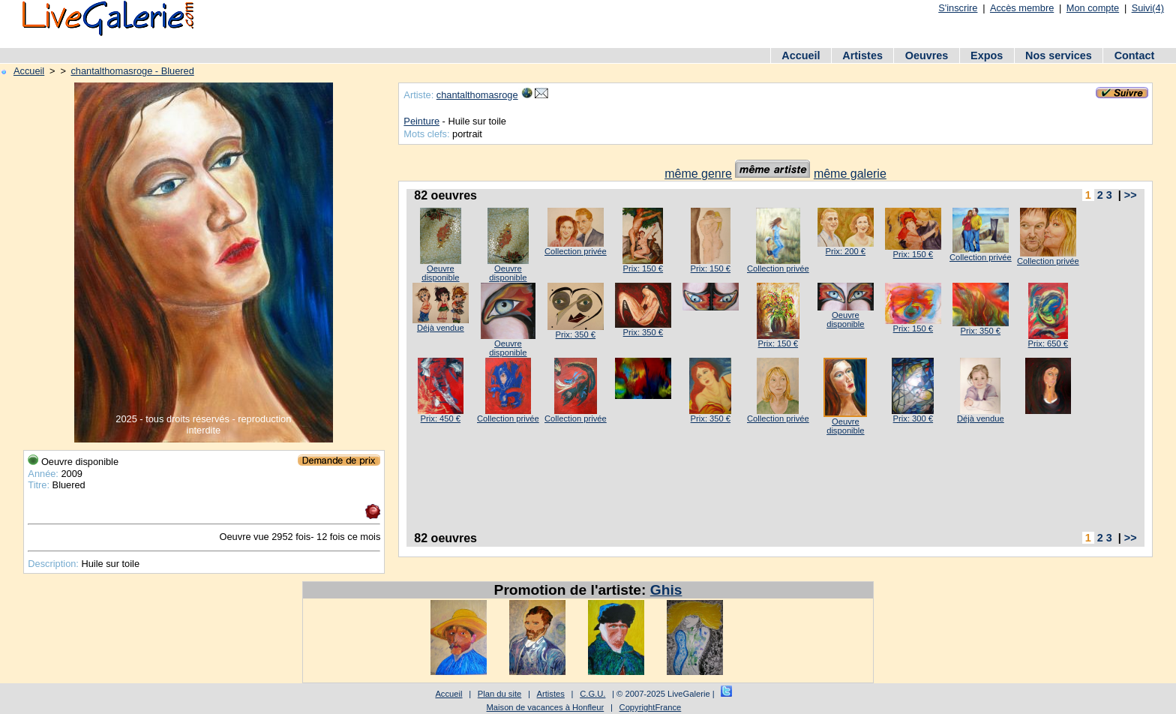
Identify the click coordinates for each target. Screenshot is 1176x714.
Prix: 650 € (1048, 343)
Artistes (862, 56)
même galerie (850, 173)
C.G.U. (592, 693)
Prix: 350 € (576, 334)
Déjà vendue (440, 327)
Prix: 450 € (440, 418)
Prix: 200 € (846, 251)
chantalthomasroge (477, 94)
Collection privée (575, 251)
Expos (986, 56)
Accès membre (1022, 8)
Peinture (422, 121)
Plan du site (499, 693)
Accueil (801, 56)
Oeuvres (927, 56)
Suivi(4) (1148, 8)
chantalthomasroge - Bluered (132, 70)
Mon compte (1092, 8)
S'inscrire (957, 8)
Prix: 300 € (913, 418)
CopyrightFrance (651, 707)
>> (1130, 195)
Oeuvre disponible (440, 273)
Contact (1134, 56)
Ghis (666, 590)
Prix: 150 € (643, 268)
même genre (698, 173)
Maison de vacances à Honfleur (545, 707)
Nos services (1058, 56)
